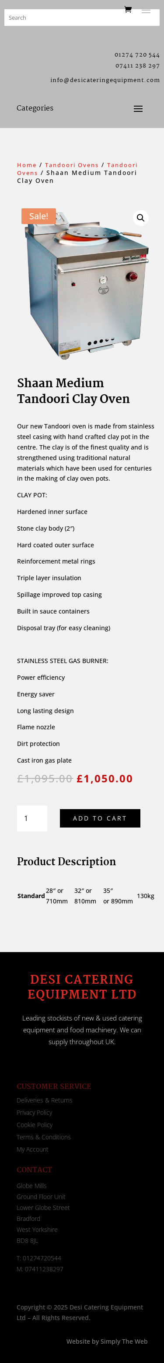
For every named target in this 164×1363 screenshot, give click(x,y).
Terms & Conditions (44, 1137)
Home (27, 165)
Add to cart (100, 818)
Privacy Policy (34, 1112)
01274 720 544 (137, 55)
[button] (141, 218)
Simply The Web (123, 1341)
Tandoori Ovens (72, 165)
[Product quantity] (32, 818)
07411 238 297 (137, 66)
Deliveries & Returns (45, 1100)
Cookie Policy (34, 1124)
